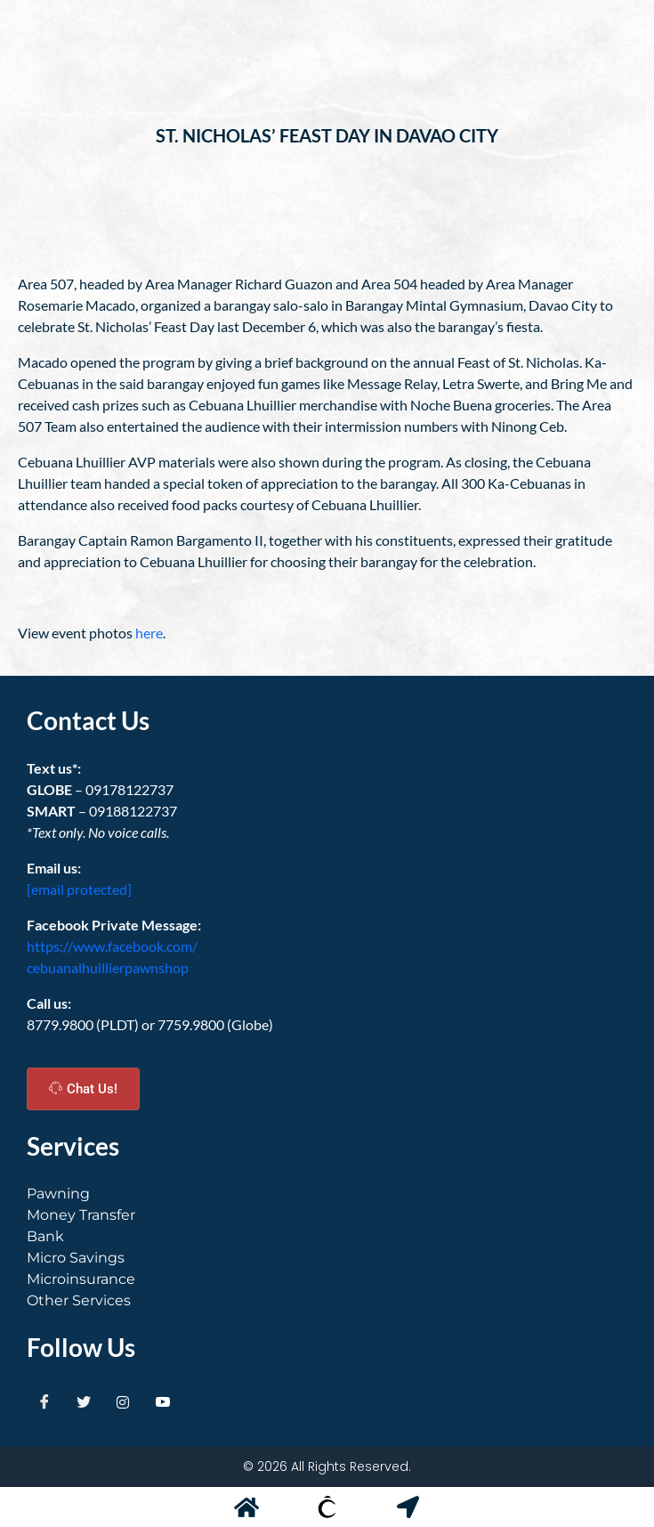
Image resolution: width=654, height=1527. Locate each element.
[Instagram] (122, 1402)
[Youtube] (162, 1402)
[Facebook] (44, 1402)
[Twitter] (83, 1402)
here (149, 632)
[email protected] (79, 889)
